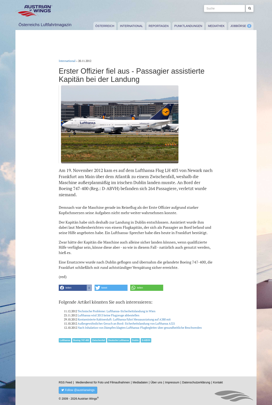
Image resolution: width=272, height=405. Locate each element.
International (131, 26)
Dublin (135, 340)
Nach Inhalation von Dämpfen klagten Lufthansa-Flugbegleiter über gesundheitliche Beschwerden (140, 328)
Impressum (172, 382)
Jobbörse (238, 26)
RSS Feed (65, 382)
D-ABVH (146, 340)
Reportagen (159, 26)
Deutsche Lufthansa (118, 340)
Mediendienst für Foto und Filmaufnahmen (103, 382)
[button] (75, 288)
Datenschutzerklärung (196, 382)
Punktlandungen (188, 26)
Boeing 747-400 (81, 340)
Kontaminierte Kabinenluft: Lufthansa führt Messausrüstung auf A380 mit (124, 319)
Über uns (156, 382)
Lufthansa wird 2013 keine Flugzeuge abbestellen (108, 315)
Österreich (104, 26)
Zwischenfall (98, 340)
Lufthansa (65, 340)
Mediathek (216, 26)
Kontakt (218, 382)
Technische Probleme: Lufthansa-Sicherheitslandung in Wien (116, 311)
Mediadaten (140, 382)
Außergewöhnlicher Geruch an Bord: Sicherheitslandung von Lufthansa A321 (126, 323)
